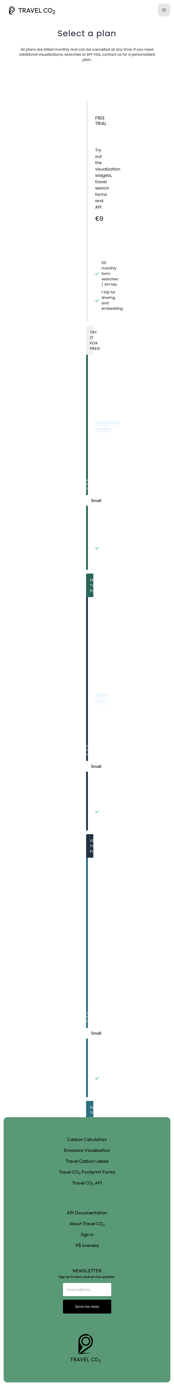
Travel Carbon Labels (87, 1161)
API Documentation (87, 1212)
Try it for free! (91, 340)
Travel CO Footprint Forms (87, 1172)
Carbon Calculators (87, 1139)
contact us (111, 54)
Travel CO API (87, 1183)
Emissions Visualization (87, 1150)
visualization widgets (107, 426)
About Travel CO (87, 1224)
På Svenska (87, 1245)
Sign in (87, 1234)
